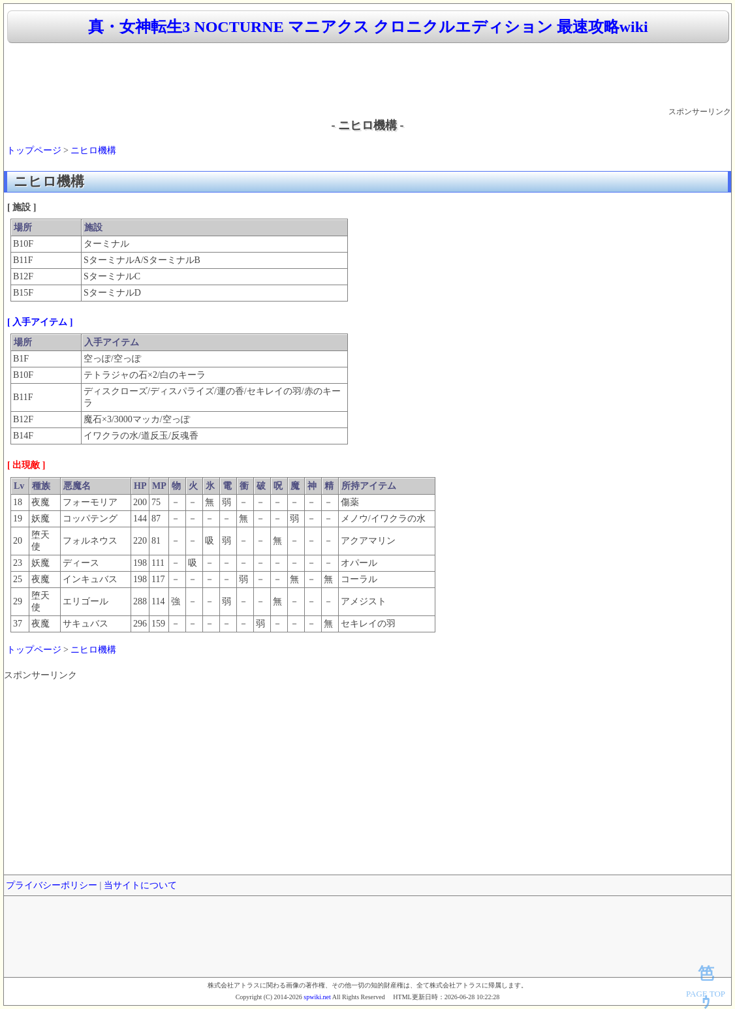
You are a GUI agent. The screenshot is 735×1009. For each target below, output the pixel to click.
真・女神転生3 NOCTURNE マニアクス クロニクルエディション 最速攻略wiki (368, 26)
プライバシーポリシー (51, 885)
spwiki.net (317, 997)
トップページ (34, 150)
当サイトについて (140, 885)
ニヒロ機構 (93, 150)
